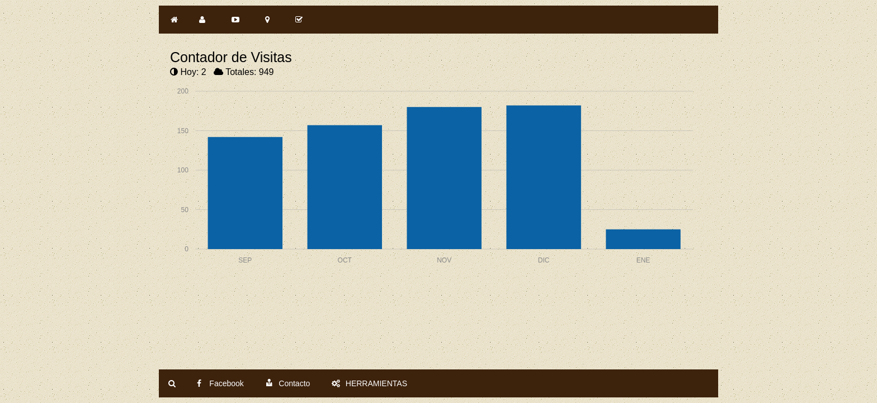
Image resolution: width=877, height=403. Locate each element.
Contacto (287, 383)
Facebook (220, 383)
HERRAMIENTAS (369, 383)
